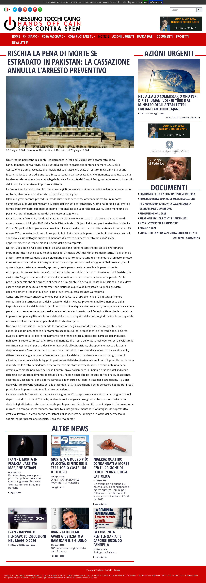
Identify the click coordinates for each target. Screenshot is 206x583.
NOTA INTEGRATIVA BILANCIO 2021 (159, 223)
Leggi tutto (15, 492)
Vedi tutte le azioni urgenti (183, 117)
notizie (103, 36)
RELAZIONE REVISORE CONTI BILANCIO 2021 (163, 218)
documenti (165, 36)
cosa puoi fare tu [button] (81, 36)
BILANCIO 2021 (148, 228)
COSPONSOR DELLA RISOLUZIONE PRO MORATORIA (167, 194)
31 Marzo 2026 (145, 113)
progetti (182, 36)
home (16, 36)
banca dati (145, 36)
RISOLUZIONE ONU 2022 (153, 213)
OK (145, 2)
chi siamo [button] (31, 36)
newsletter (20, 42)
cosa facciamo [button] (53, 36)
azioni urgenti (123, 36)
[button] (8, 9)
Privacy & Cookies (94, 570)
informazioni (156, 2)
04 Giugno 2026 (14, 472)
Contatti (108, 570)
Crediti (117, 570)
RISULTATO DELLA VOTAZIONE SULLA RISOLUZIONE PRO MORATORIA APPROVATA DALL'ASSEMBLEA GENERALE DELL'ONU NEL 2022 (167, 203)
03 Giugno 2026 (100, 549)
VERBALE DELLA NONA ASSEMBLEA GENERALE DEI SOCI (169, 233)
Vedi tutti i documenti (186, 238)
